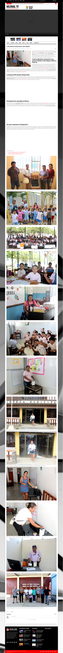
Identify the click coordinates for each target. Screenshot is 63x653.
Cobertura (12, 42)
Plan (50, 651)
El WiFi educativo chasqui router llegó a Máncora (18, 46)
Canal (46, 651)
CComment (34, 619)
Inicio (8, 42)
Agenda (20, 42)
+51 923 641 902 (23, 71)
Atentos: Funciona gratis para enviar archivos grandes (39, 645)
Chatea (27, 42)
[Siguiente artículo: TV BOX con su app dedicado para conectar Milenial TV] (12, 612)
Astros (53, 651)
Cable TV (23, 42)
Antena (48, 651)
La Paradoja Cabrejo (26, 643)
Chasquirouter (36, 42)
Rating (16, 42)
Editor (29, 644)
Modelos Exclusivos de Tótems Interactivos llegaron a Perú (39, 636)
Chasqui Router (37, 51)
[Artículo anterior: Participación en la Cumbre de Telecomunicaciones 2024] (7, 612)
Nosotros (43, 651)
